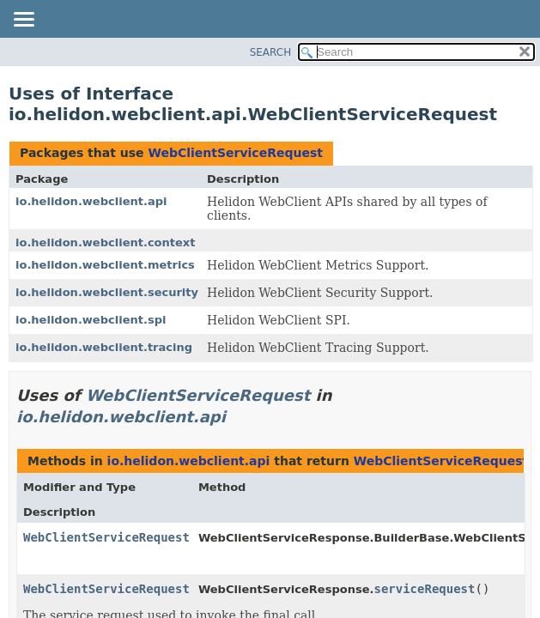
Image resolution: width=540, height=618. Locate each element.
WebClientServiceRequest (235, 153)
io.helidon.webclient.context (105, 242)
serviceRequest (424, 589)
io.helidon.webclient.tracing (103, 347)
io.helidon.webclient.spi (90, 319)
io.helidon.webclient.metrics (105, 264)
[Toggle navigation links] (23, 21)
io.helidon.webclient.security (106, 292)
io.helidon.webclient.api (91, 201)
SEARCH (271, 52)
